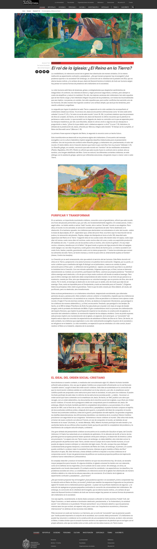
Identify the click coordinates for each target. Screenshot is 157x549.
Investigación (93, 7)
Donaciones (110, 2)
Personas (72, 7)
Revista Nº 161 (36, 11)
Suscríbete (125, 7)
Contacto (53, 546)
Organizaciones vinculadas (86, 2)
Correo (131, 2)
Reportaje (51, 7)
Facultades (70, 2)
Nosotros (53, 540)
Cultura (81, 7)
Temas (115, 7)
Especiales (105, 7)
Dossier (42, 7)
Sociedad (62, 7)
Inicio (23, 11)
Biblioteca (100, 2)
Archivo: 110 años (56, 543)
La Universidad (59, 2)
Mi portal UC (121, 2)
